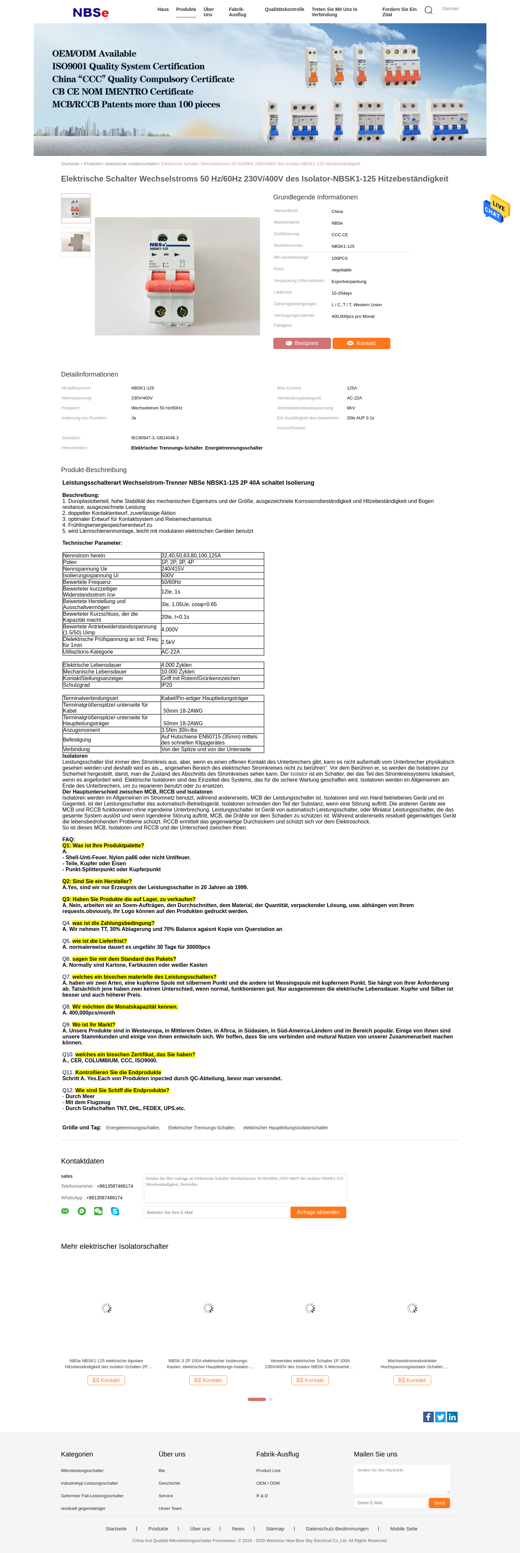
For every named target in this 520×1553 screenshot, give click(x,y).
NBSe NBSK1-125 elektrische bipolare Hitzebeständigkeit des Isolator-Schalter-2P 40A (106, 1364)
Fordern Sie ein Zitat (399, 12)
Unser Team (170, 1508)
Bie (162, 1470)
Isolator (298, 774)
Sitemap (275, 1528)
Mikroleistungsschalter (82, 1470)
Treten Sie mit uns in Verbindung (335, 12)
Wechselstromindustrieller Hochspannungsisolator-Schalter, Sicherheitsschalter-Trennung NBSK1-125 (412, 1364)
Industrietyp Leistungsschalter (89, 1483)
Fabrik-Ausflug (237, 12)
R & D (262, 1495)
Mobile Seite (404, 1528)
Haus (163, 9)
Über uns (209, 12)
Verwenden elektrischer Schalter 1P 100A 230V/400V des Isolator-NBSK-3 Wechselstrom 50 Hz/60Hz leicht (310, 1364)
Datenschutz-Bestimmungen (337, 1528)
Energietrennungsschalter (132, 1127)
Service (166, 1495)
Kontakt (361, 343)
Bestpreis (302, 343)
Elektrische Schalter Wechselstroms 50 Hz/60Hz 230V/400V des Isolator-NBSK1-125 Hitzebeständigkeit (260, 163)
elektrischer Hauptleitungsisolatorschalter (285, 1127)
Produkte (186, 9)
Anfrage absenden (318, 1212)
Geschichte (169, 1483)
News (238, 1528)
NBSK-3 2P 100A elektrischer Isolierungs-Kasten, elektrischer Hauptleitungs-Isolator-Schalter (208, 1364)
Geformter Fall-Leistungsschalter (92, 1495)
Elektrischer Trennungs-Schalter (201, 1127)
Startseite (116, 1528)
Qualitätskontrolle (284, 9)
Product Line (268, 1470)
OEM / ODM (268, 1483)
